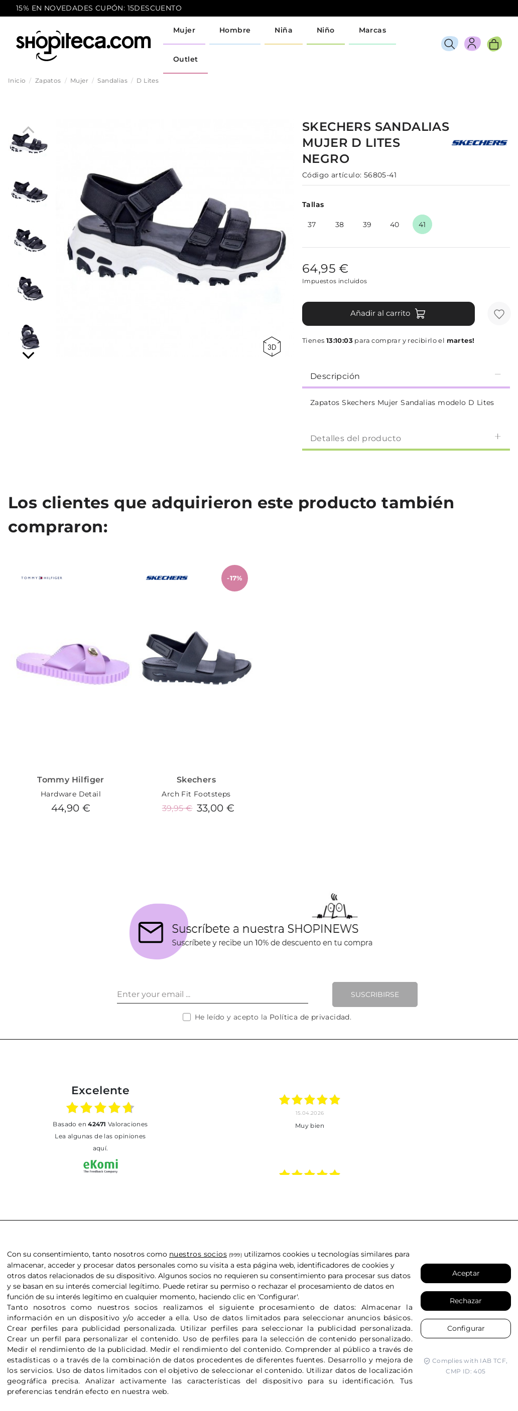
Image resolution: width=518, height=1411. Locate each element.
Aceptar (466, 1273)
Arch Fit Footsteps (196, 793)
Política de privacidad (310, 1017)
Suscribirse (375, 994)
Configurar (466, 1328)
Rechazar (466, 1300)
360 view (272, 346)
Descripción (406, 375)
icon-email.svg (483, 9)
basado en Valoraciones (100, 1124)
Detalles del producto (406, 438)
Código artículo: (331, 174)
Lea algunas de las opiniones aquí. (100, 1142)
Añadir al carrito (388, 314)
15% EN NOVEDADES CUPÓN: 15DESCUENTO (99, 8)
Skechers (196, 779)
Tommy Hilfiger (70, 779)
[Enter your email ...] (212, 994)
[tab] (406, 375)
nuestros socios (198, 1254)
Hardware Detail (71, 793)
